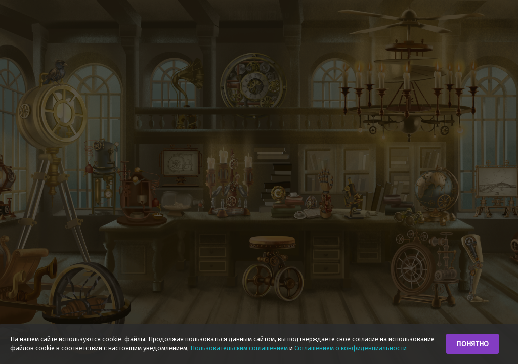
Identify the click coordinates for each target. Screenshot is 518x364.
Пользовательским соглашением (239, 348)
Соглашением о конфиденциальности (350, 348)
